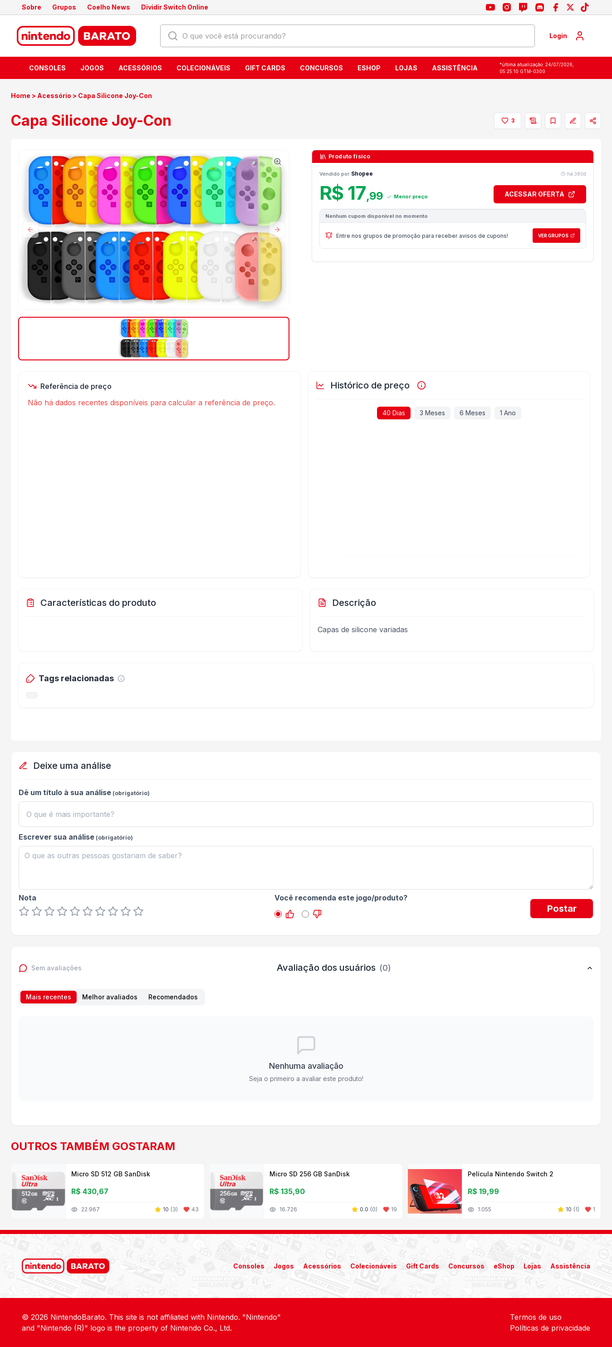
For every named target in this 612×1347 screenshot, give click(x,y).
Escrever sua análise (56, 836)
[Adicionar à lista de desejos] (533, 121)
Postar (562, 908)
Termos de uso (536, 1317)
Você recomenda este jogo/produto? (340, 897)
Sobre (31, 7)
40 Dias (393, 413)
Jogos (92, 68)
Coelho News (108, 7)
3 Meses (432, 413)
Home (20, 95)
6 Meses (472, 413)
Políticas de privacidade (550, 1327)
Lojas (406, 68)
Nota (27, 897)
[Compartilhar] (593, 121)
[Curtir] (507, 121)
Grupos (64, 7)
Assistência (455, 68)
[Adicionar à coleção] (553, 121)
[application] (447, 502)
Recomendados (173, 997)
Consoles (47, 68)
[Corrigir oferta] (573, 121)
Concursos (321, 68)
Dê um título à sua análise (65, 792)
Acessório (54, 95)
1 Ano (508, 413)
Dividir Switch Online (174, 7)
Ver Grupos (556, 235)
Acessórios (140, 68)
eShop (369, 68)
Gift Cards (265, 68)
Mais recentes (48, 997)
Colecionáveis (203, 68)
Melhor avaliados (109, 997)
